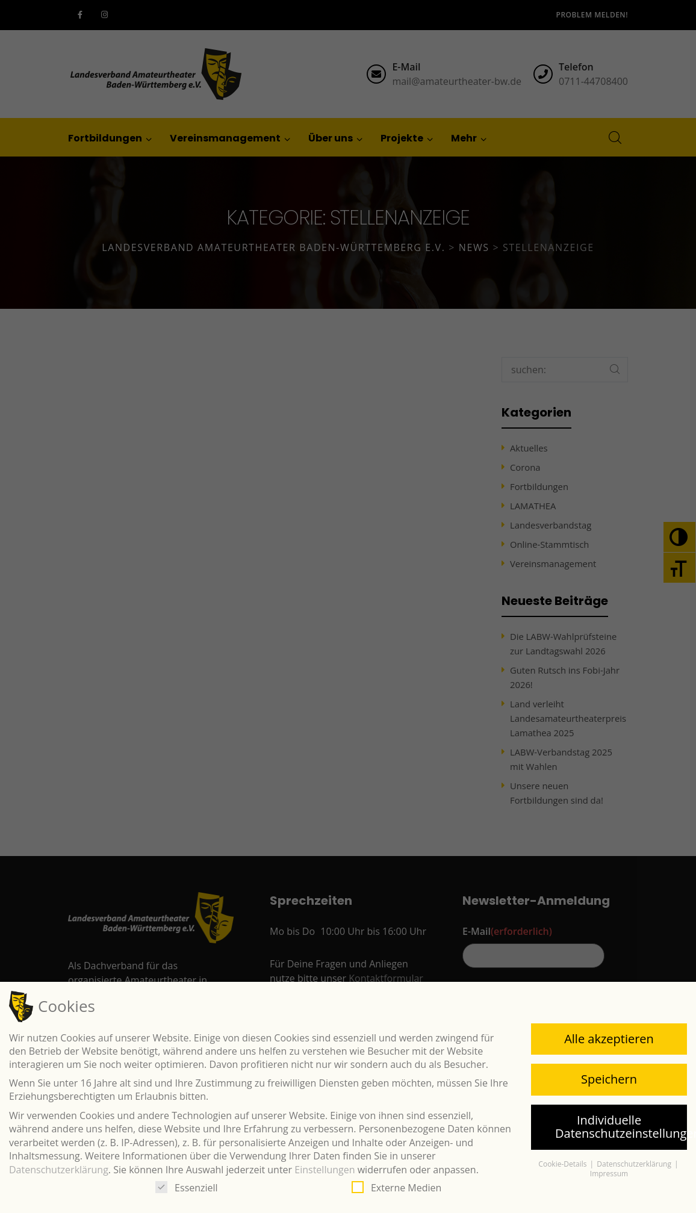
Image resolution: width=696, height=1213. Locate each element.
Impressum (609, 1173)
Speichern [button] (609, 1079)
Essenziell (186, 1187)
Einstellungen (324, 1169)
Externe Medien (396, 1187)
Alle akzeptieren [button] (609, 1039)
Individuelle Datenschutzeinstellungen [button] (621, 1126)
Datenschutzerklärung (58, 1169)
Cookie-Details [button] (563, 1164)
